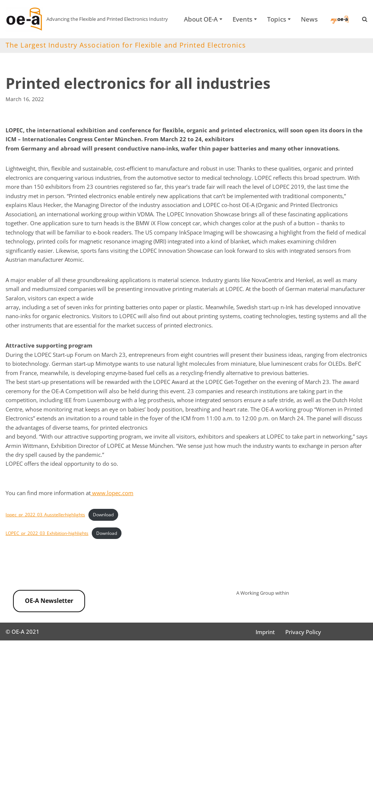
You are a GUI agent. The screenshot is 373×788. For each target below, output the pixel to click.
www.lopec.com (121, 540)
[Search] (364, 19)
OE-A (19, 778)
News (189, 23)
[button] (220, 14)
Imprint (266, 779)
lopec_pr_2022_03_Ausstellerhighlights (48, 562)
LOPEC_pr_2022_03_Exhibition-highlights (50, 582)
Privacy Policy (306, 779)
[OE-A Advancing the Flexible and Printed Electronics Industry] (87, 19)
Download (109, 562)
